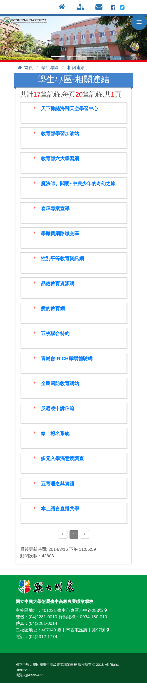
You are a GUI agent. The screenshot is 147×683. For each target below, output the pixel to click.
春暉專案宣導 (55, 208)
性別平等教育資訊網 (62, 258)
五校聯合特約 (55, 333)
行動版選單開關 (139, 22)
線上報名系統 (55, 433)
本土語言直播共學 (60, 508)
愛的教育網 (53, 308)
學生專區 (50, 67)
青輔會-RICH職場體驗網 (66, 358)
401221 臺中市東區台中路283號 (75, 610)
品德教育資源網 (57, 283)
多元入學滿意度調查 (62, 458)
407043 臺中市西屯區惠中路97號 (76, 630)
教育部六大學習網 (60, 158)
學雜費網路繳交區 (60, 233)
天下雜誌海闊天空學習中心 (69, 108)
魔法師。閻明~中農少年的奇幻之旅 (78, 183)
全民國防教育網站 (60, 383)
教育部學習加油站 (60, 133)
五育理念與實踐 (57, 483)
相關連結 (76, 67)
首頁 (25, 67)
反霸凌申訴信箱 (57, 408)
